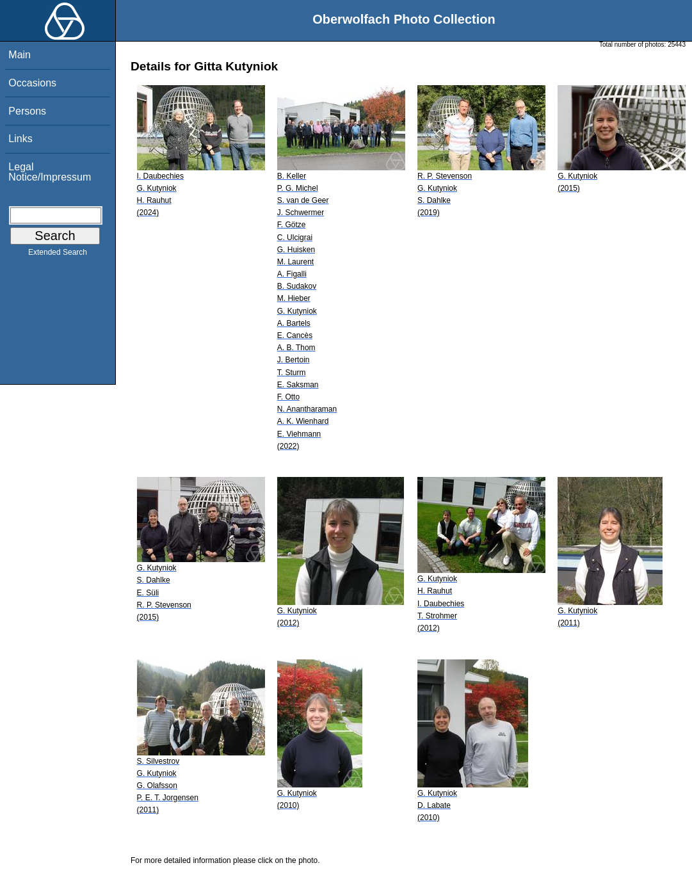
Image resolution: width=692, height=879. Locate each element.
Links (20, 138)
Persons (27, 111)
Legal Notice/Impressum (49, 171)
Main (19, 54)
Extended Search (57, 255)
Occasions (32, 82)
